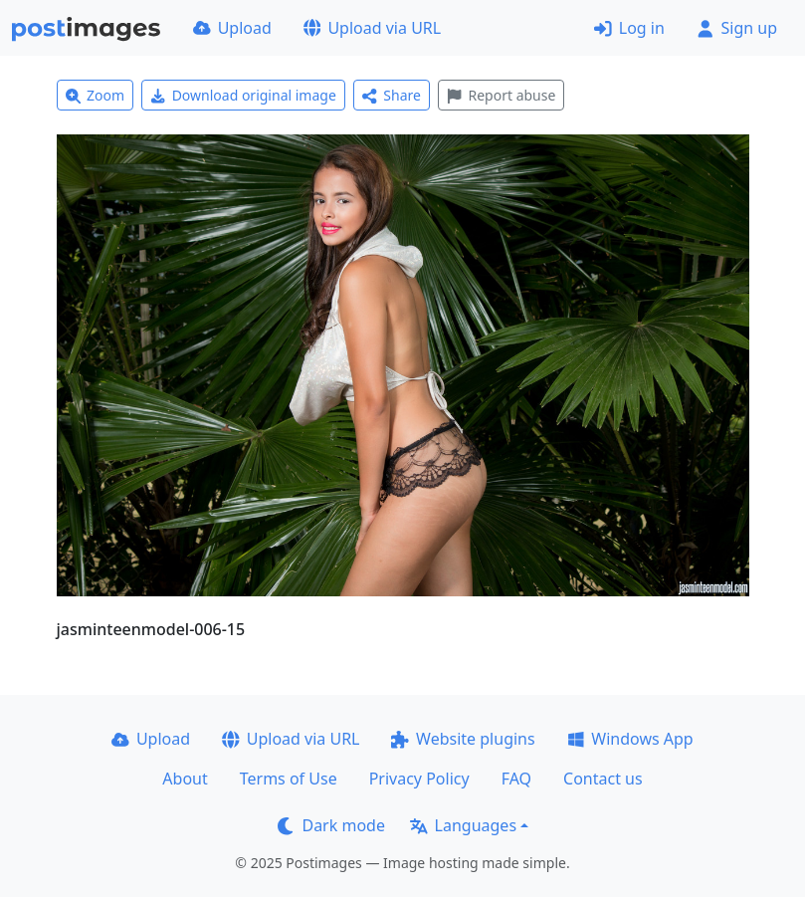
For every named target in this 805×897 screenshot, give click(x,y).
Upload (232, 28)
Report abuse (501, 95)
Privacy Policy (419, 778)
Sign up (737, 28)
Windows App (630, 739)
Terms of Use (288, 778)
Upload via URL (372, 28)
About (184, 778)
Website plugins (462, 739)
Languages (463, 825)
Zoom (95, 95)
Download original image (243, 95)
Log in (629, 28)
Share (391, 95)
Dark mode (331, 825)
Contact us (603, 778)
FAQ (516, 778)
